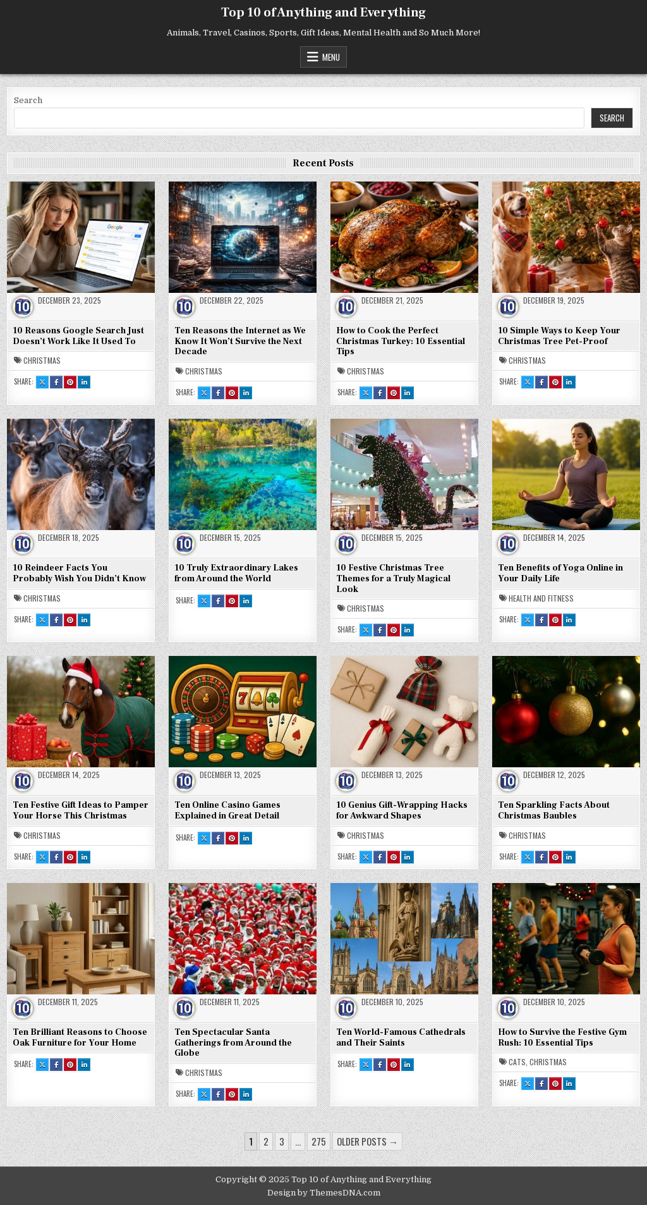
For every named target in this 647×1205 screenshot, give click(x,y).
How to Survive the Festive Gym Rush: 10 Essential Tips (562, 1038)
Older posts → (367, 1141)
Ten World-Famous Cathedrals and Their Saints (401, 1038)
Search (28, 100)
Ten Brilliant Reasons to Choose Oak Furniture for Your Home (80, 1038)
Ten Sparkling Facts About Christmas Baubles (554, 811)
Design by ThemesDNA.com (323, 1192)
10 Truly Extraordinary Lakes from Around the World (236, 573)
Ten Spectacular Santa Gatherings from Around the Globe (233, 1043)
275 (318, 1141)
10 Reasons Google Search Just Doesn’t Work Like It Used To (78, 336)
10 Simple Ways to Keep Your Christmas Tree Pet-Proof (559, 336)
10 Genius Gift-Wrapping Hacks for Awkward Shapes (402, 811)
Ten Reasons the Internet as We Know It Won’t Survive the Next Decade (240, 341)
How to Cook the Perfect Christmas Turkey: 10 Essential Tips (400, 341)
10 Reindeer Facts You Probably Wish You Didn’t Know (79, 573)
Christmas (42, 360)
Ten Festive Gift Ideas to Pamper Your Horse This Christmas (80, 811)
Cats (517, 1062)
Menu (331, 57)
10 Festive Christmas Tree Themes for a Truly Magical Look (393, 578)
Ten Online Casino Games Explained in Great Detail (227, 811)
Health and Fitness (541, 598)
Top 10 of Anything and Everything (323, 12)
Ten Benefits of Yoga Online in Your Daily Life (560, 573)
